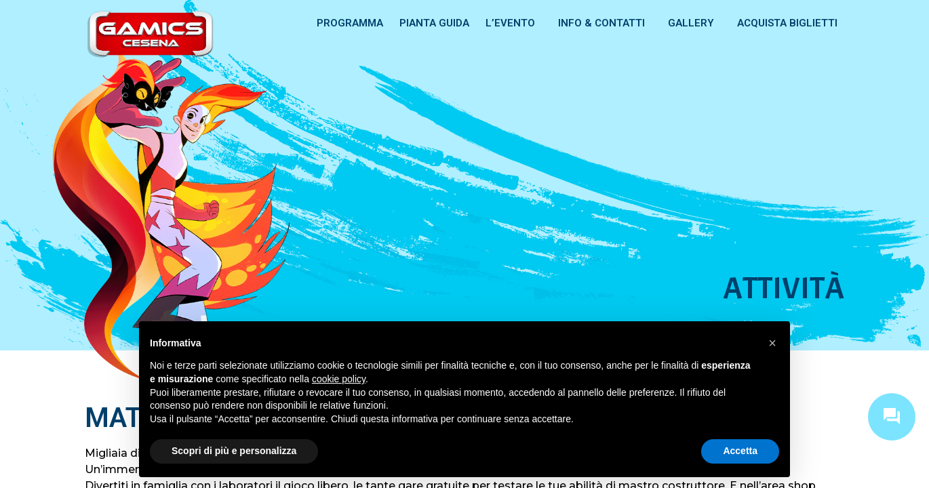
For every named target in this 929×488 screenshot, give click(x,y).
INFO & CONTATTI (605, 23)
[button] (772, 343)
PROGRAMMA (350, 23)
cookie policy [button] (338, 378)
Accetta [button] (740, 450)
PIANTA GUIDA (434, 23)
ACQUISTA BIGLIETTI (787, 23)
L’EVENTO (514, 23)
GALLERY (694, 23)
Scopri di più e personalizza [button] (234, 450)
